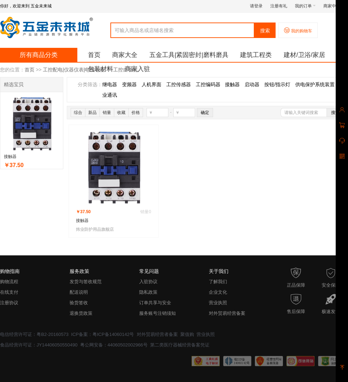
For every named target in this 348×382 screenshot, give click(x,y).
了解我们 (218, 281)
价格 (135, 112)
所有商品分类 (39, 54)
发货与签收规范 (86, 281)
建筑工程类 (256, 54)
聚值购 (187, 334)
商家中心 (333, 6)
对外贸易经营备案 (227, 313)
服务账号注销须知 (157, 313)
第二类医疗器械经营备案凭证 (180, 345)
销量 (107, 112)
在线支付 (9, 292)
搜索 (265, 30)
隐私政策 (148, 292)
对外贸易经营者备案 (157, 334)
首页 (94, 54)
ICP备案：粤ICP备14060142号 (102, 334)
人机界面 (151, 84)
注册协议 (9, 302)
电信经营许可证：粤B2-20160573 (34, 334)
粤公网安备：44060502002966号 (114, 345)
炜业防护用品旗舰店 (95, 229)
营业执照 (218, 302)
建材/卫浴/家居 (304, 54)
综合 (78, 112)
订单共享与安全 (155, 302)
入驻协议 (148, 281)
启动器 (252, 84)
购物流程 (9, 281)
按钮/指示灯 (277, 84)
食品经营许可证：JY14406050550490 (38, 345)
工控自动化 (125, 69)
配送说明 (79, 292)
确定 (205, 112)
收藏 (121, 112)
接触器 (10, 156)
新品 (92, 112)
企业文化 (218, 292)
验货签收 (79, 302)
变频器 (129, 84)
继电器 (109, 84)
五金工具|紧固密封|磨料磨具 (188, 54)
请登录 (256, 6)
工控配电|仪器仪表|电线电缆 (73, 69)
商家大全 (124, 54)
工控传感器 (178, 84)
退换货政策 (81, 313)
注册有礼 (278, 6)
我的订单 (305, 6)
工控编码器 (208, 84)
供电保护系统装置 (315, 84)
